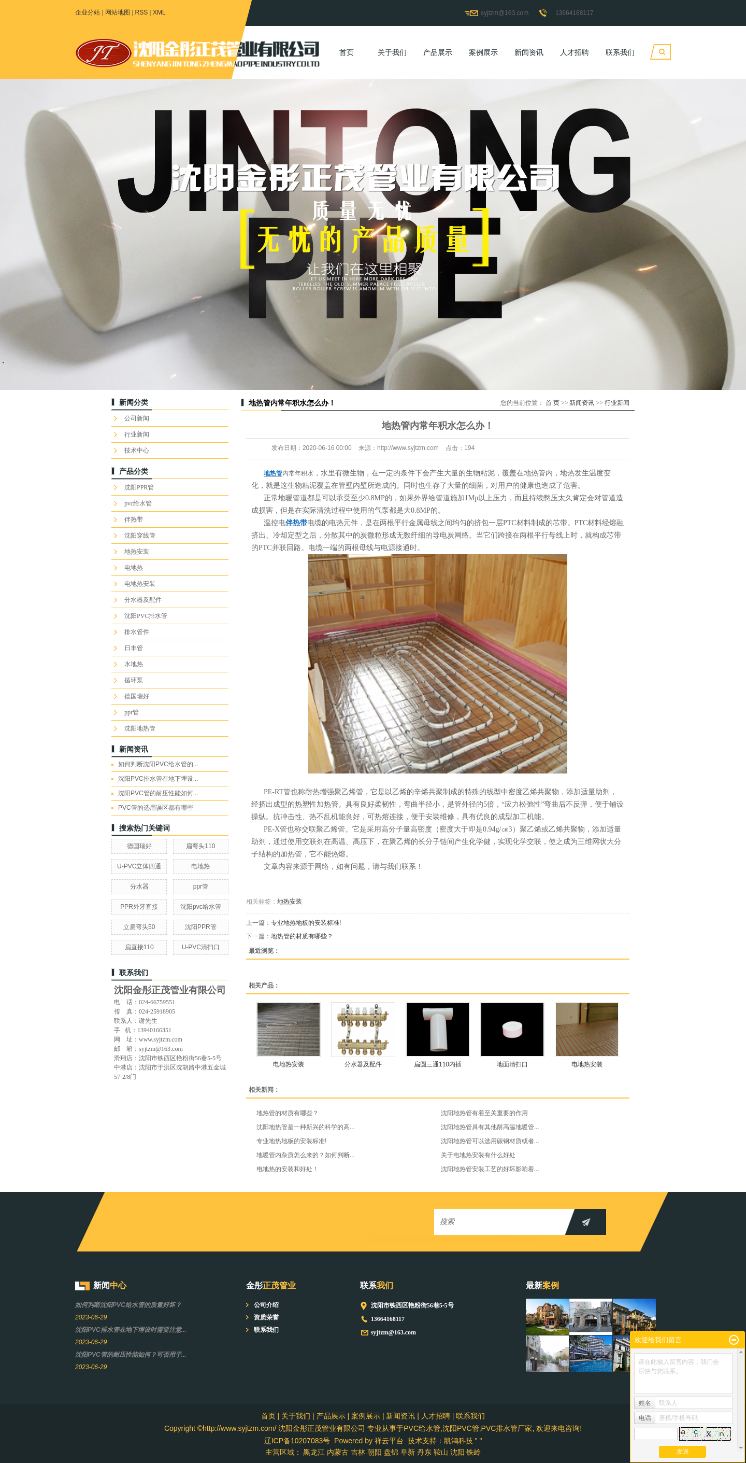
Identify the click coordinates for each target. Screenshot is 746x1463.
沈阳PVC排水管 (145, 616)
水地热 (133, 664)
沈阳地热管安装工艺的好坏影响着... (490, 1169)
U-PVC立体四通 (139, 866)
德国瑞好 (136, 696)
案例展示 (483, 52)
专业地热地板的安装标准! (306, 922)
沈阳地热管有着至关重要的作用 (484, 1113)
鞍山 (441, 1452)
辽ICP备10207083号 (297, 1441)
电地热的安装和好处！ (287, 1169)
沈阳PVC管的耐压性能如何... (158, 793)
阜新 (407, 1452)
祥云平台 (389, 1441)
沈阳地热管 (139, 728)
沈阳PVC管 (460, 1428)
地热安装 (136, 551)
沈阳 (457, 1452)
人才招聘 (574, 52)
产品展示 (437, 52)
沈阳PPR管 (139, 487)
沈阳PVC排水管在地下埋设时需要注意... (131, 1329)
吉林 (358, 1452)
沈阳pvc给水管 (200, 906)
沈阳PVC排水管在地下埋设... (158, 778)
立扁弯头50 (139, 927)
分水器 (139, 886)
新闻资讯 (528, 52)
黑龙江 (314, 1452)
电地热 (133, 567)
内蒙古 (338, 1452)
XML (159, 12)
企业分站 (87, 12)
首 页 (553, 402)
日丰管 (133, 648)
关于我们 (392, 52)
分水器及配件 (143, 599)
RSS (141, 12)
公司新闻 (136, 418)
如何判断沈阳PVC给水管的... (158, 764)
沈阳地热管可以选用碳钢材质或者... (490, 1141)
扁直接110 (139, 947)
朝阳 (374, 1452)
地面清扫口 (512, 1064)
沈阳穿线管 (139, 535)
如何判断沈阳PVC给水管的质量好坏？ (128, 1305)
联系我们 (620, 52)
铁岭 (473, 1452)
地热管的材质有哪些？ (302, 936)
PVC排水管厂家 (507, 1428)
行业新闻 (136, 434)
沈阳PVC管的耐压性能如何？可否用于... (131, 1354)
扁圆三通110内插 (438, 1064)
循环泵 (133, 680)
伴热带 (133, 519)
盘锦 (391, 1452)
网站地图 (117, 12)
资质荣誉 (266, 1317)
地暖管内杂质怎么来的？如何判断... (305, 1155)
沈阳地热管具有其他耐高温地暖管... (490, 1127)
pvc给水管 (138, 503)
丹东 (424, 1452)
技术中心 (136, 450)
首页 (346, 52)
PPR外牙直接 (139, 906)
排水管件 (136, 632)
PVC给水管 (422, 1428)
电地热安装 (139, 583)
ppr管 (131, 712)
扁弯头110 (200, 846)
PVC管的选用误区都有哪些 (155, 807)
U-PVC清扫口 (201, 947)
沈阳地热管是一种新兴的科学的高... (305, 1127)
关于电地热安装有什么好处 (478, 1155)
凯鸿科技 (458, 1441)
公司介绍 (266, 1305)
